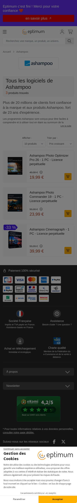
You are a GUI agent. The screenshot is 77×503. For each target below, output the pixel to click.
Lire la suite (66, 126)
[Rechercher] (69, 41)
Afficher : (27, 138)
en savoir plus (38, 18)
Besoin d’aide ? (57, 324)
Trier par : (52, 138)
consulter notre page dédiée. (18, 432)
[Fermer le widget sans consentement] (17, 449)
